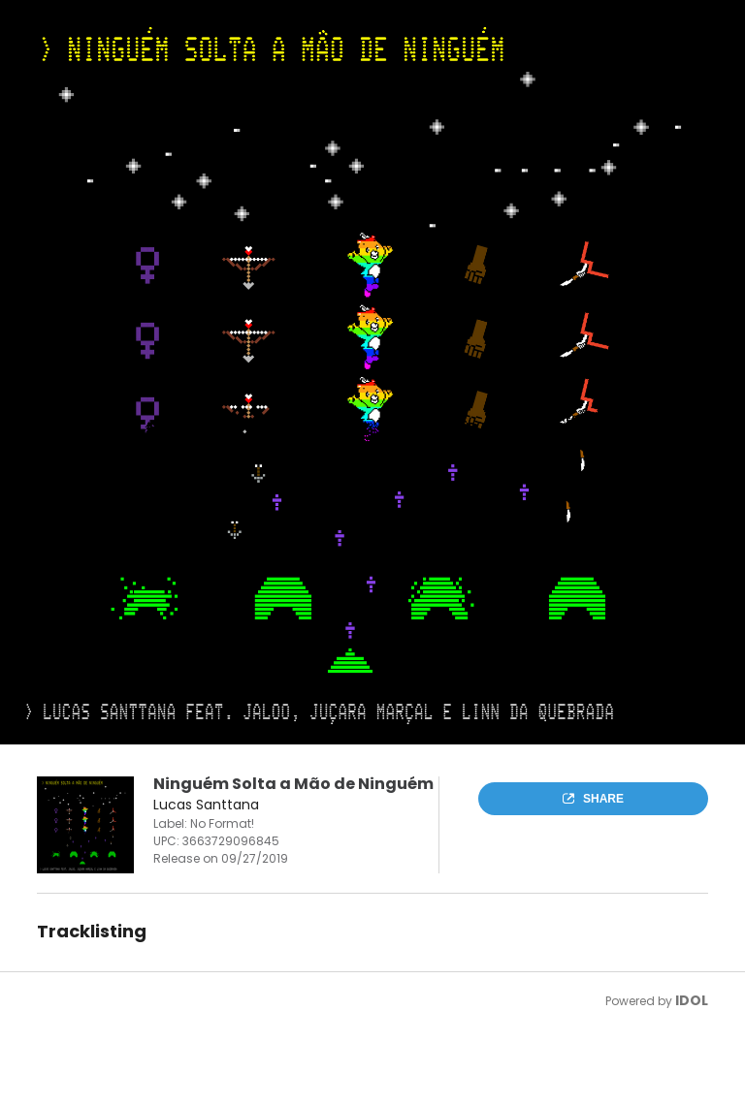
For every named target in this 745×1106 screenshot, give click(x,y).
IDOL (691, 1000)
